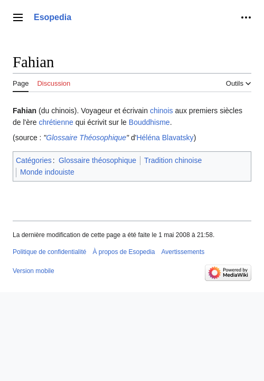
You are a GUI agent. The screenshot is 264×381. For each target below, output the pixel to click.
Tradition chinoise (173, 160)
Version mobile (33, 271)
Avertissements (183, 252)
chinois (161, 110)
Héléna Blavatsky (164, 137)
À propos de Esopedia (123, 252)
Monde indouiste (47, 172)
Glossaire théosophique (97, 160)
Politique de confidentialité (49, 252)
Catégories (34, 160)
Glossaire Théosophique (86, 137)
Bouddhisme (149, 122)
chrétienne (56, 122)
